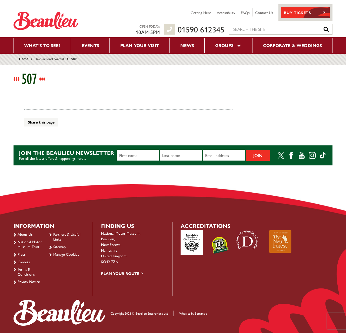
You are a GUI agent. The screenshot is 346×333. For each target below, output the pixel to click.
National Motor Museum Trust (30, 244)
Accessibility (226, 12)
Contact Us (264, 12)
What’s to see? (42, 45)
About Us (25, 234)
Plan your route (120, 273)
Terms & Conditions (26, 271)
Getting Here (201, 12)
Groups (228, 45)
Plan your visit (139, 45)
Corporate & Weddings (292, 45)
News (187, 45)
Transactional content (49, 58)
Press (21, 254)
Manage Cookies (66, 254)
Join (257, 155)
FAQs (245, 12)
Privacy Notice (29, 281)
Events (90, 45)
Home (23, 58)
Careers (24, 261)
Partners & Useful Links (66, 236)
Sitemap (59, 246)
